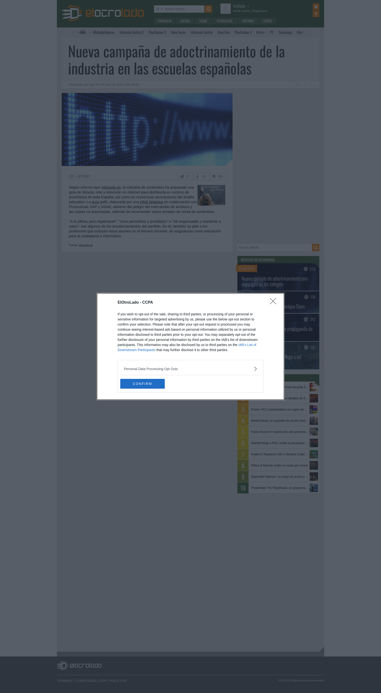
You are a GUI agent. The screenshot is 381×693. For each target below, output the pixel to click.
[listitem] (190, 368)
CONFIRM (143, 384)
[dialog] (190, 346)
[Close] (274, 302)
